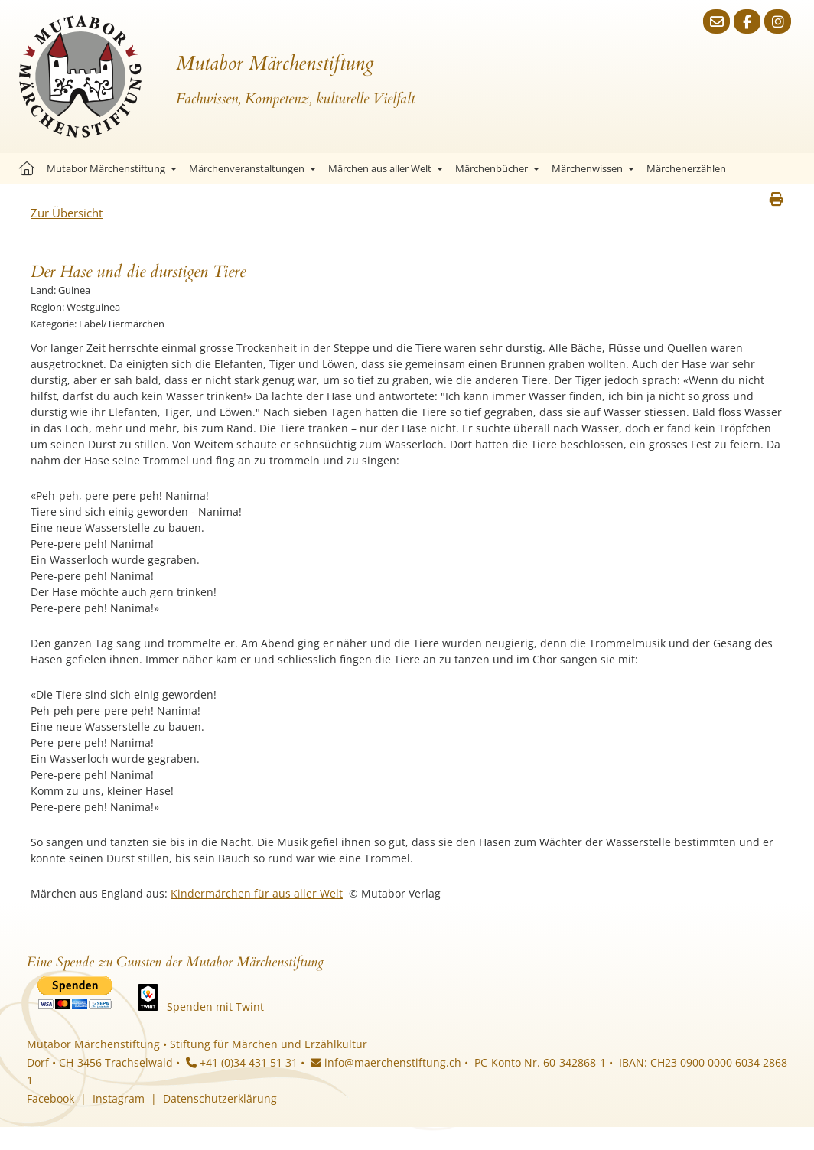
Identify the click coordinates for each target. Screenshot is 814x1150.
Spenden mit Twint (215, 1006)
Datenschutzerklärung (220, 1098)
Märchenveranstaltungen (252, 168)
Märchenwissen (593, 168)
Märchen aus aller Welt (385, 168)
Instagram (119, 1098)
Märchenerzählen (686, 168)
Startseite (26, 168)
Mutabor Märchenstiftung (112, 168)
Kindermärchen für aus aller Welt (257, 893)
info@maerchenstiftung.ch (386, 1062)
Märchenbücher (497, 168)
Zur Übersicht (67, 212)
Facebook (50, 1098)
